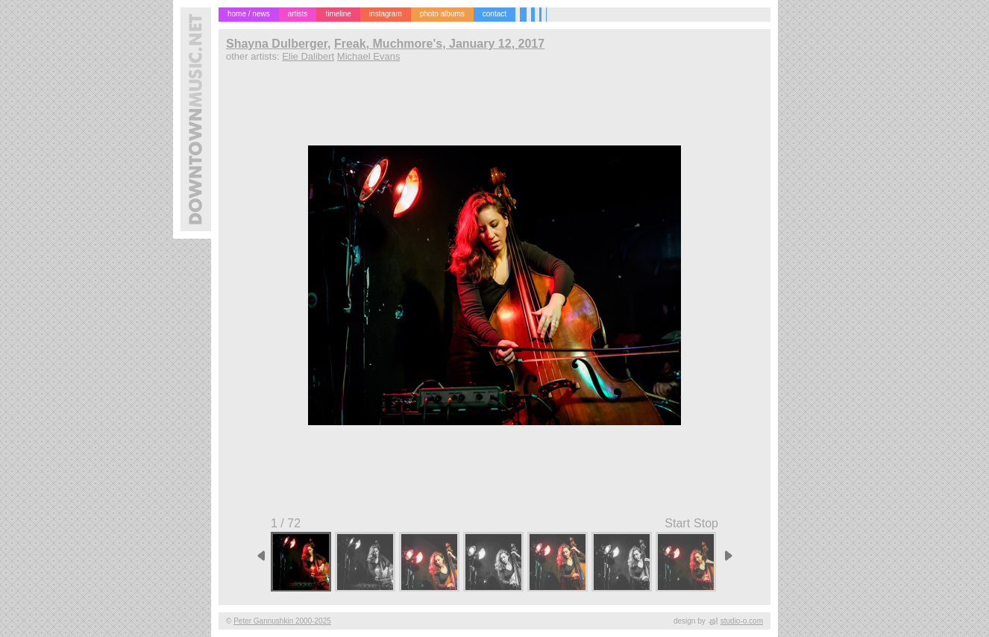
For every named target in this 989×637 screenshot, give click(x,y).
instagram (385, 14)
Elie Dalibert (308, 56)
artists (298, 14)
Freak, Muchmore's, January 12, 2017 (439, 43)
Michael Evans (369, 56)
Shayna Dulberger (276, 43)
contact (494, 14)
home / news (248, 14)
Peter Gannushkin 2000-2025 (282, 621)
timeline (338, 14)
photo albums (442, 14)
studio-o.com (741, 621)
